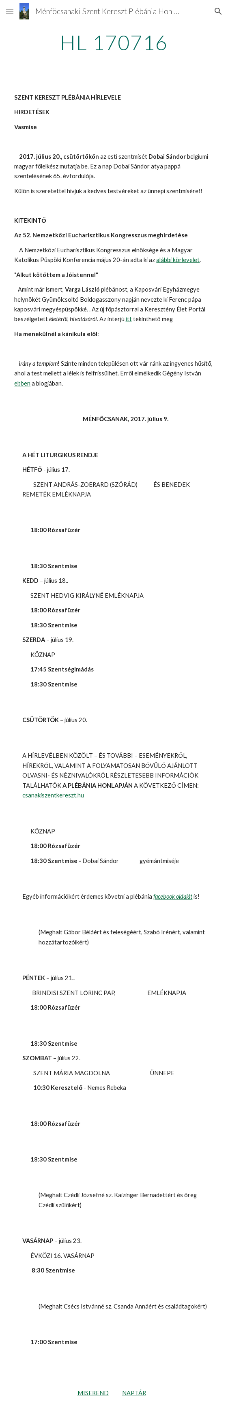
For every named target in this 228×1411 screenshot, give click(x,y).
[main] (114, 42)
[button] (9, 11)
